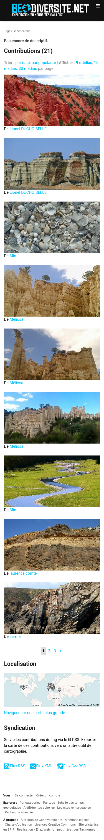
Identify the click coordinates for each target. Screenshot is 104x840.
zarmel (16, 636)
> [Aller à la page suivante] (61, 651)
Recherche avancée (19, 812)
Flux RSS (17, 766)
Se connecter (24, 795)
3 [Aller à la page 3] (55, 651)
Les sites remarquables (74, 808)
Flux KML (44, 766)
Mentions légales (77, 820)
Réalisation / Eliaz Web (33, 829)
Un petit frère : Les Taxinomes (73, 829)
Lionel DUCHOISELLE (28, 129)
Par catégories (29, 803)
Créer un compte (48, 795)
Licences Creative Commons (55, 824)
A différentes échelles (39, 808)
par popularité (44, 62)
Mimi (14, 256)
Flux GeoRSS (74, 766)
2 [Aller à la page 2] (49, 651)
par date (23, 62)
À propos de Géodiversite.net (41, 820)
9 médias (84, 62)
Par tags (49, 803)
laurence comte (23, 573)
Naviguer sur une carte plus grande (34, 713)
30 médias (28, 68)
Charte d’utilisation (18, 824)
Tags (7, 31)
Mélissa (16, 319)
